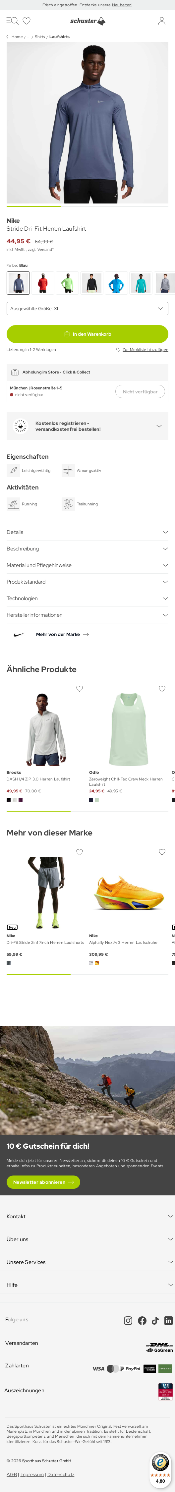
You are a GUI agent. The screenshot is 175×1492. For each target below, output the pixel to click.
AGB (12, 1474)
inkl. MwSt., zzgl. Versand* (30, 249)
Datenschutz (60, 1474)
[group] (87, 122)
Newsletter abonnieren (39, 1182)
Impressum (32, 1474)
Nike (13, 220)
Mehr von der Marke (58, 634)
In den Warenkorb (87, 334)
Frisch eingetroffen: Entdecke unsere (77, 5)
